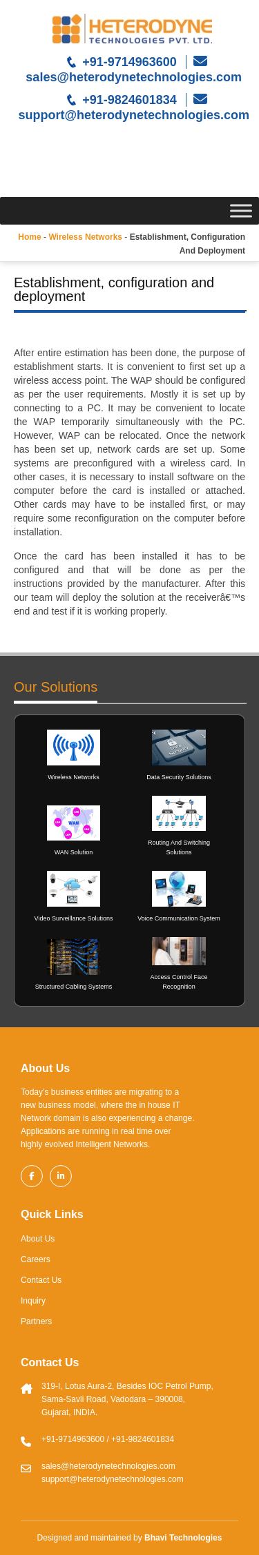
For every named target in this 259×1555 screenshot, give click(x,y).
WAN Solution (74, 852)
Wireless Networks (73, 777)
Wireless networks (85, 237)
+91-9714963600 (129, 62)
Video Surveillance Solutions (74, 918)
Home (29, 237)
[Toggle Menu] (241, 210)
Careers (35, 1259)
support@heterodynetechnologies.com (132, 115)
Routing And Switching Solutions (179, 847)
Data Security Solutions (178, 777)
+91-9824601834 (129, 100)
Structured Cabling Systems (74, 986)
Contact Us (41, 1280)
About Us (38, 1239)
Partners (36, 1321)
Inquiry (33, 1301)
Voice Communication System (178, 918)
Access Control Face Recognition (178, 982)
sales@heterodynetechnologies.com (132, 77)
